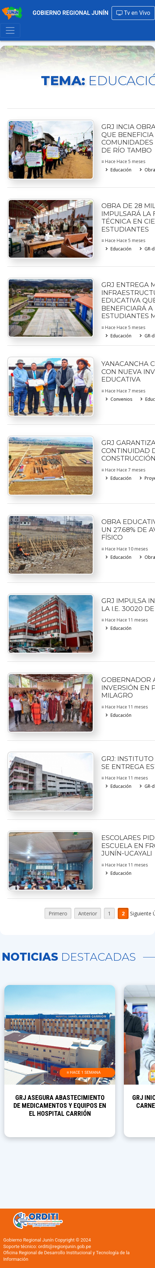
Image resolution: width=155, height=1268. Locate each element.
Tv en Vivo (133, 12)
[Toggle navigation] (10, 30)
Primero (58, 913)
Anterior (87, 913)
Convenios (121, 399)
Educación (120, 170)
